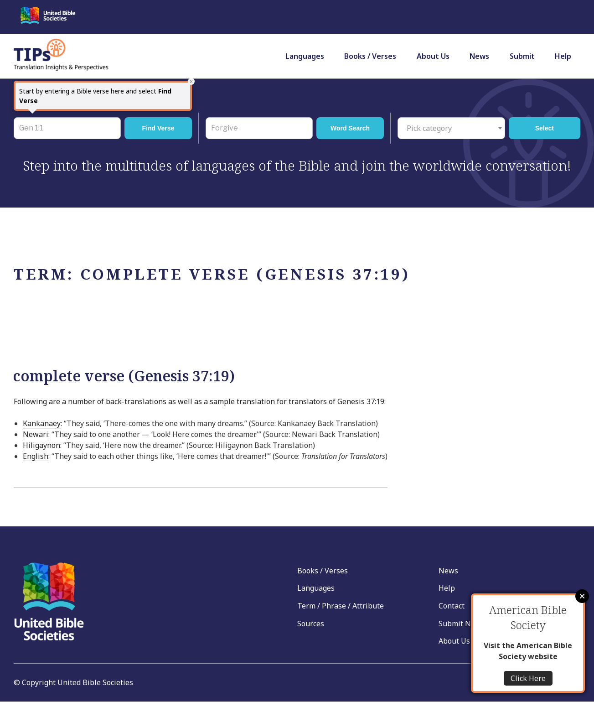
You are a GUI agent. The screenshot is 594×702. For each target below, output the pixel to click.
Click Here (528, 678)
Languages (304, 56)
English (35, 456)
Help (563, 56)
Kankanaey (42, 423)
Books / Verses (370, 56)
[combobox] (451, 128)
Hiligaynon (41, 445)
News (479, 56)
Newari (35, 434)
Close (582, 596)
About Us (433, 56)
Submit (522, 56)
